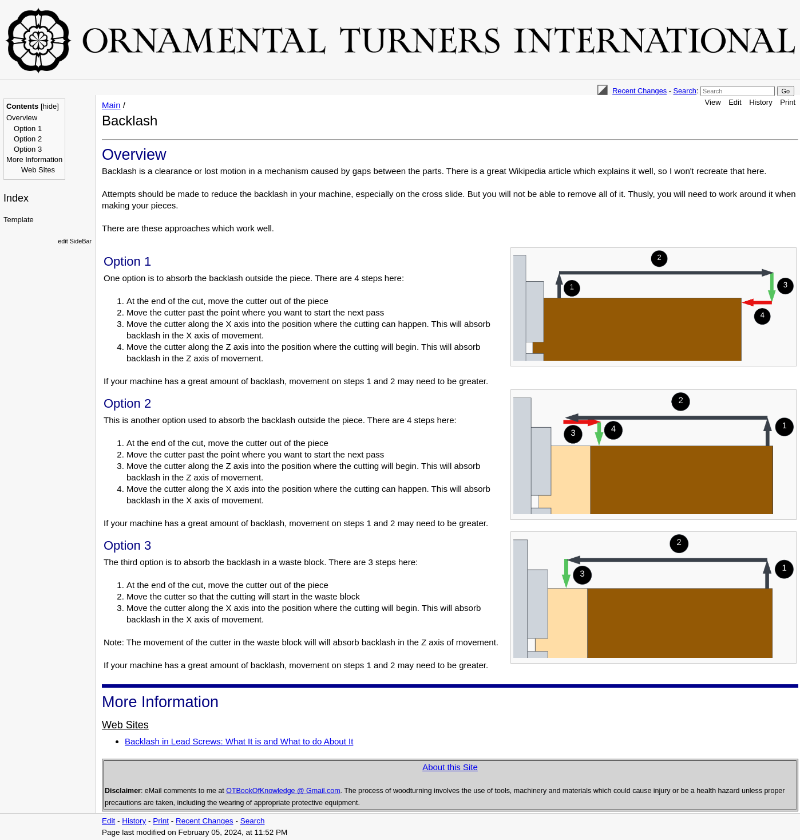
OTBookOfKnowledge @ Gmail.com (283, 791)
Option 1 (28, 128)
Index (16, 198)
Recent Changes (639, 90)
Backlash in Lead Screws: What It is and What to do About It (239, 741)
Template (18, 219)
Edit (734, 102)
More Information (34, 159)
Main (111, 105)
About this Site (450, 767)
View (713, 102)
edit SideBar (75, 241)
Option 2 (28, 139)
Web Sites (38, 169)
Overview (21, 117)
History (760, 102)
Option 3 (28, 149)
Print (787, 102)
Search (684, 90)
